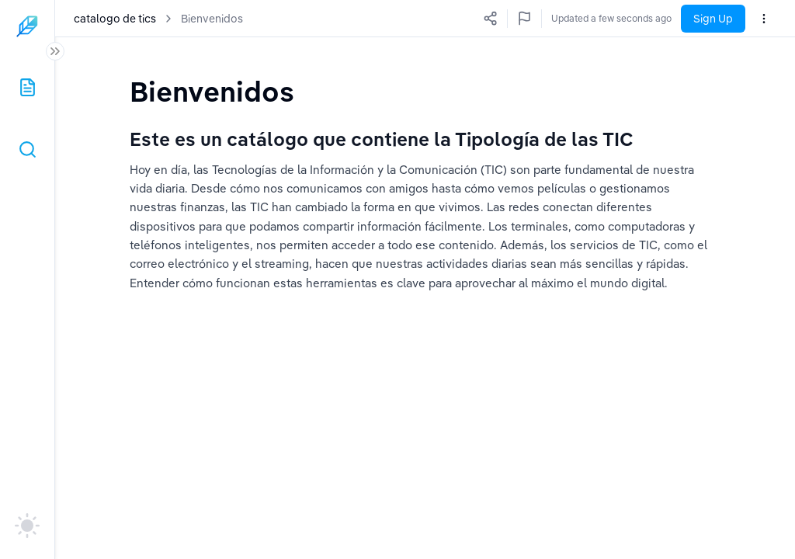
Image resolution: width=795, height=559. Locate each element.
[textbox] (215, 91)
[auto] (27, 525)
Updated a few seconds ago (611, 18)
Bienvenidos (212, 19)
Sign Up (713, 19)
